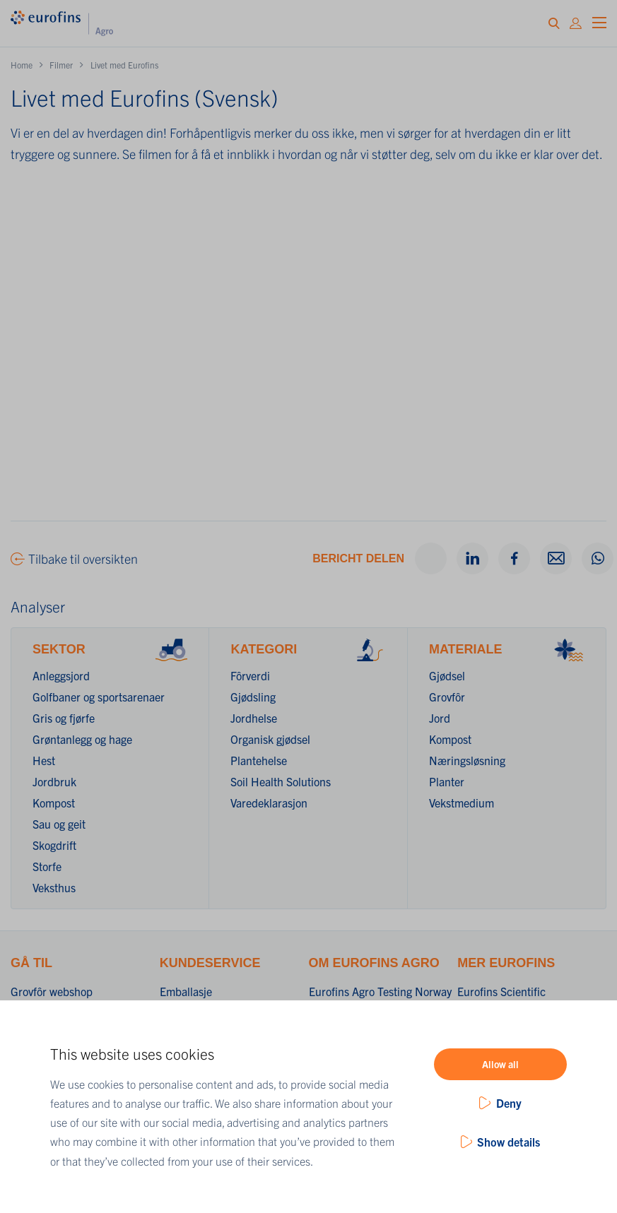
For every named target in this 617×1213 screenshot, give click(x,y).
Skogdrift (54, 845)
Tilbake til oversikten (83, 558)
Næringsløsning (467, 760)
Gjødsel (447, 675)
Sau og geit (59, 824)
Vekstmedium (461, 802)
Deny (509, 1103)
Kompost (54, 802)
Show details (508, 1142)
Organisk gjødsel (270, 739)
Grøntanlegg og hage (82, 739)
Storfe (47, 866)
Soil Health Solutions (280, 781)
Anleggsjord (61, 675)
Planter (446, 781)
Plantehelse (258, 760)
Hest (44, 760)
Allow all (500, 1064)
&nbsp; (308, 353)
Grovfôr (447, 697)
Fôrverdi (250, 675)
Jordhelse (253, 718)
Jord (439, 718)
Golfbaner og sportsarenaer (99, 697)
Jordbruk (54, 781)
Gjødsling (253, 697)
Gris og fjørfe (64, 718)
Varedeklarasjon (268, 802)
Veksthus (54, 887)
